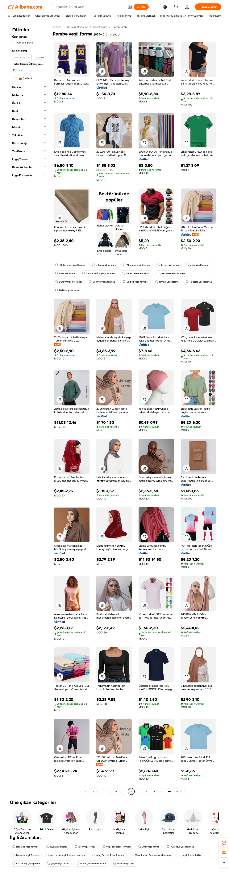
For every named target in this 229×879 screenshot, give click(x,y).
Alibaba (57, 26)
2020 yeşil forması (67, 290)
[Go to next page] (184, 791)
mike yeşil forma (197, 265)
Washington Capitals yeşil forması (151, 855)
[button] (130, 7)
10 (162, 791)
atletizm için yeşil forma (70, 265)
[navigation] (29, 409)
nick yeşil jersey (85, 846)
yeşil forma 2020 (190, 855)
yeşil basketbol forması (116, 846)
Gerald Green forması (171, 273)
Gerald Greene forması (136, 273)
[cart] (176, 7)
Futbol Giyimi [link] (120, 26)
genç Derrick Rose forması (108, 855)
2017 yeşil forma (148, 846)
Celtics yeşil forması (135, 281)
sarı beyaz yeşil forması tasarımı (65, 855)
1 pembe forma (65, 273)
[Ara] (141, 7)
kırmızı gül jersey (168, 265)
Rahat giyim (100, 26)
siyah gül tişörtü (56, 846)
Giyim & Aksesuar (77, 26)
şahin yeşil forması (104, 265)
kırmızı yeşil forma (167, 281)
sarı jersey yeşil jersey (26, 863)
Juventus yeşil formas (180, 846)
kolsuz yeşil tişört (124, 863)
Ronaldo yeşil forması (25, 846)
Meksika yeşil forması (25, 855)
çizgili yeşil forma (58, 863)
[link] (224, 843)
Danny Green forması (68, 281)
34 (177, 791)
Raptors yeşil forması (199, 281)
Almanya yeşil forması (136, 265)
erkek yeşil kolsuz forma (91, 863)
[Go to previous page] (85, 791)
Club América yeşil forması (98, 273)
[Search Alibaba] (90, 7)
